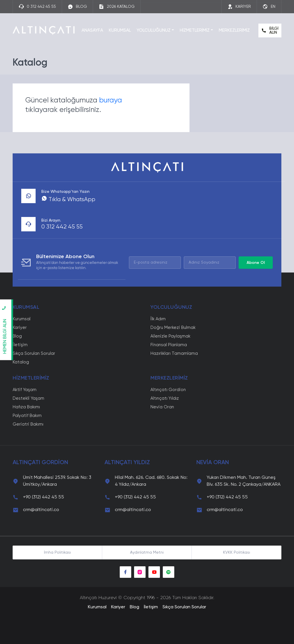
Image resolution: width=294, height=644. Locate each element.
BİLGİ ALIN (269, 30)
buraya (110, 100)
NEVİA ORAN (212, 463)
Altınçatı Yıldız (164, 398)
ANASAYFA (92, 30)
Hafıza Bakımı (26, 407)
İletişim (20, 345)
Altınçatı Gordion (168, 390)
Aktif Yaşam (24, 390)
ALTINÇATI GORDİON (40, 463)
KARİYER (239, 6)
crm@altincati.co (41, 510)
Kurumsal (21, 319)
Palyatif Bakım (27, 416)
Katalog (21, 362)
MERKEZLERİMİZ (234, 30)
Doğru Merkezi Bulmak (173, 327)
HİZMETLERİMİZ (195, 30)
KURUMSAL (120, 30)
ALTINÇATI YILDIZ (127, 463)
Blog (17, 336)
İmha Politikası (57, 552)
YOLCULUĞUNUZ (154, 30)
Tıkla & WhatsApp (68, 200)
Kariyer (20, 327)
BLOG (77, 6)
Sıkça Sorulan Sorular (34, 353)
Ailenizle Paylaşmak (170, 336)
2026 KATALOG (117, 6)
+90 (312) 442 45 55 (43, 497)
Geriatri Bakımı (28, 424)
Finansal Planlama (168, 345)
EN (269, 6)
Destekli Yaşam (28, 398)
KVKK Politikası (236, 552)
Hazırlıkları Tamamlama (174, 353)
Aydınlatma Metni (147, 552)
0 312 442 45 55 (37, 6)
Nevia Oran (162, 407)
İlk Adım (158, 319)
